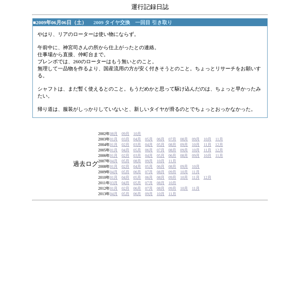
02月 (125, 144)
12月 (219, 144)
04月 (137, 139)
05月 (149, 139)
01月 (114, 139)
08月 (114, 134)
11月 (219, 139)
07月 (172, 139)
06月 (160, 139)
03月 (125, 139)
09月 (125, 134)
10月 (137, 134)
